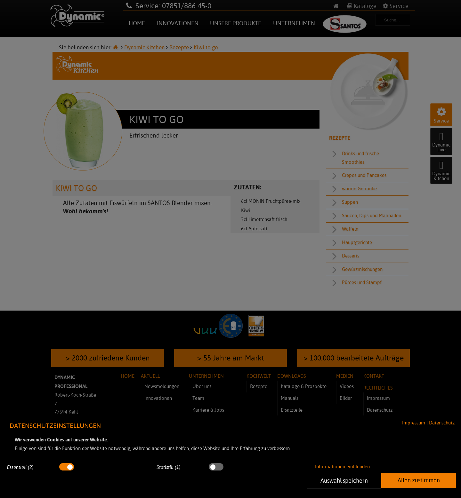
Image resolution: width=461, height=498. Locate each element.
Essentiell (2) (20, 467)
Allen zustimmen (419, 480)
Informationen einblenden (342, 466)
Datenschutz (442, 423)
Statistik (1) (169, 467)
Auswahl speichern (344, 480)
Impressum (413, 423)
